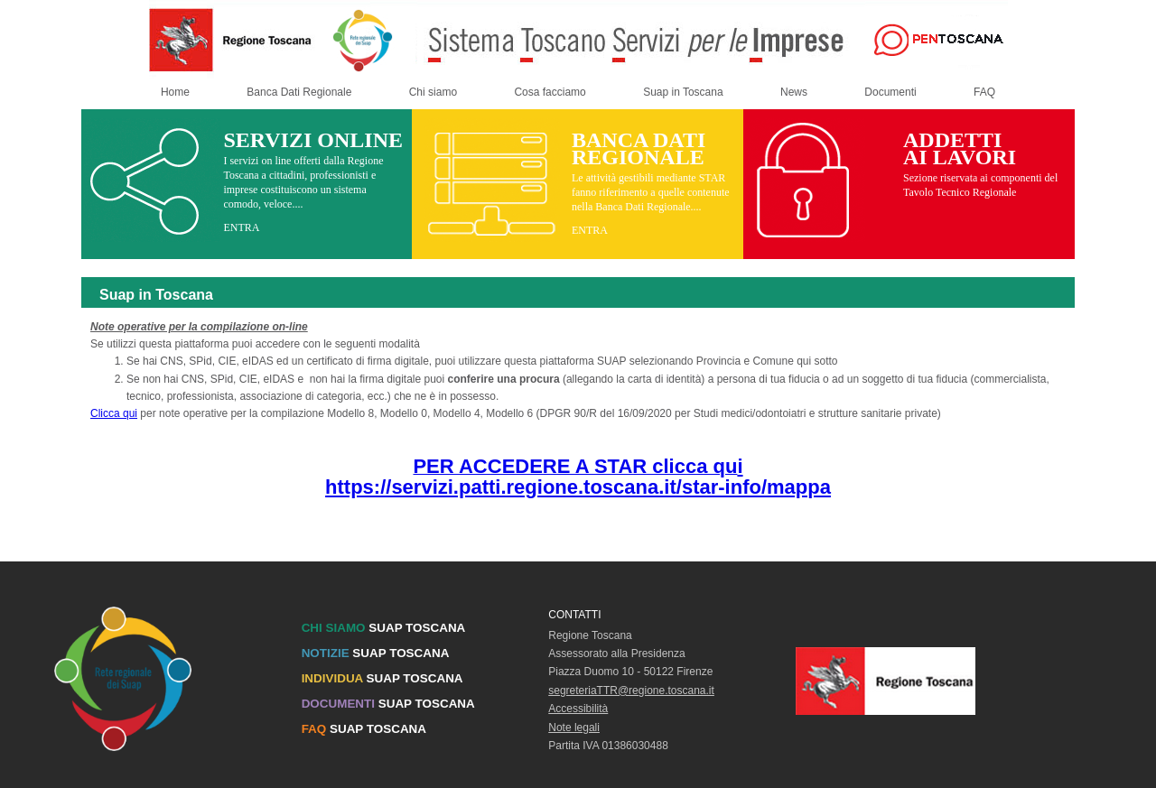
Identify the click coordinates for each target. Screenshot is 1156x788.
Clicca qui (113, 413)
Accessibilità (578, 708)
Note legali (574, 727)
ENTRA (241, 227)
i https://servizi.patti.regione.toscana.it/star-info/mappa (578, 476)
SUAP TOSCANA (384, 628)
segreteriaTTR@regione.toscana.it (631, 690)
